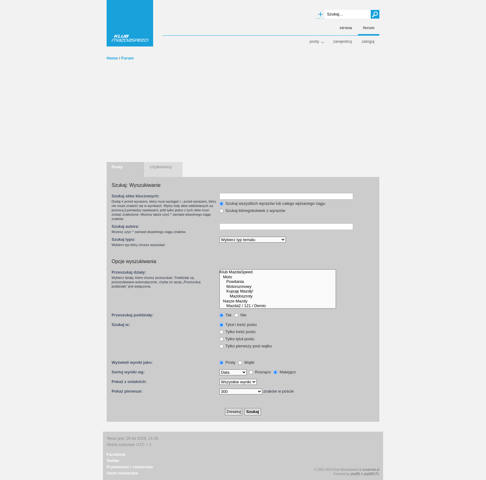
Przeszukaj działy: (129, 272)
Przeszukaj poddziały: (132, 315)
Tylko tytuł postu (236, 339)
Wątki (246, 362)
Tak (225, 315)
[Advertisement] (243, 115)
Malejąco (284, 372)
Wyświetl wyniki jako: (132, 362)
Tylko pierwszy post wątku (245, 346)
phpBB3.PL (371, 474)
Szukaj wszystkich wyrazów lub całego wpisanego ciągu (272, 203)
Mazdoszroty (278, 296)
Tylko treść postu (237, 331)
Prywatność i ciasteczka (130, 467)
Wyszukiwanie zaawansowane (320, 15)
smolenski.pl (370, 469)
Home (112, 58)
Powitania (278, 281)
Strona (346, 27)
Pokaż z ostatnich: (129, 381)
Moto (278, 277)
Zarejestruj (342, 41)
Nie (240, 315)
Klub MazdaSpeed (130, 23)
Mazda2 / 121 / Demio (278, 305)
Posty (314, 41)
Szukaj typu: (123, 239)
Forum (127, 58)
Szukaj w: (121, 324)
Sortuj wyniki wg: (128, 372)
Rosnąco (260, 372)
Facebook (116, 454)
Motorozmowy (278, 286)
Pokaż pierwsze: (127, 391)
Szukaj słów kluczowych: (136, 196)
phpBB (355, 474)
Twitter (113, 460)
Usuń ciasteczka (122, 473)
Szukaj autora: (125, 226)
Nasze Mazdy (278, 301)
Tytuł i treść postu (238, 324)
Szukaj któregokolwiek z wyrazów (252, 210)
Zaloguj (368, 41)
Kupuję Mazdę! (278, 291)
